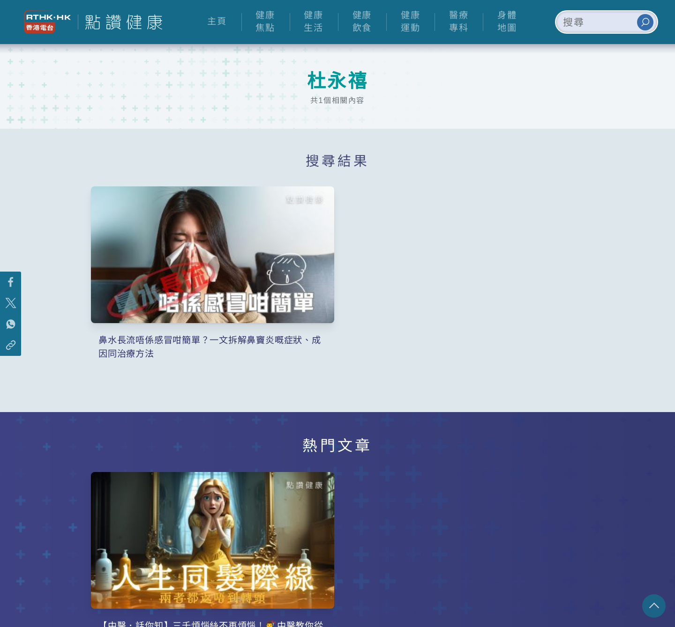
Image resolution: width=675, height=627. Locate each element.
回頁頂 (654, 606)
